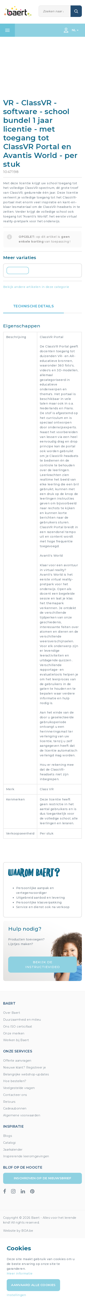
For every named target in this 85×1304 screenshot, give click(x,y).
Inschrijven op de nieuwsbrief (42, 1178)
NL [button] (74, 30)
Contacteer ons (15, 1095)
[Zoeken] (55, 11)
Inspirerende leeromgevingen (26, 1156)
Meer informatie (19, 1273)
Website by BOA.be (18, 1231)
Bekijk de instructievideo (42, 964)
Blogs (7, 1136)
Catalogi (9, 1143)
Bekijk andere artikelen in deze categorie (36, 287)
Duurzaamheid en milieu (22, 1020)
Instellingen (16, 1295)
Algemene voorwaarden (21, 1115)
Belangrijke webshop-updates (26, 1074)
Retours (9, 1102)
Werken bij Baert (16, 1040)
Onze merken (13, 1033)
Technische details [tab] (33, 306)
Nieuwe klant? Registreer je (24, 1067)
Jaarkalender (13, 1149)
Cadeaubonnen (15, 1108)
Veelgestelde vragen (19, 1088)
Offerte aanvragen (17, 1060)
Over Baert (11, 1013)
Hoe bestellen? (14, 1081)
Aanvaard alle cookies (33, 1285)
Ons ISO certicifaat (17, 1026)
